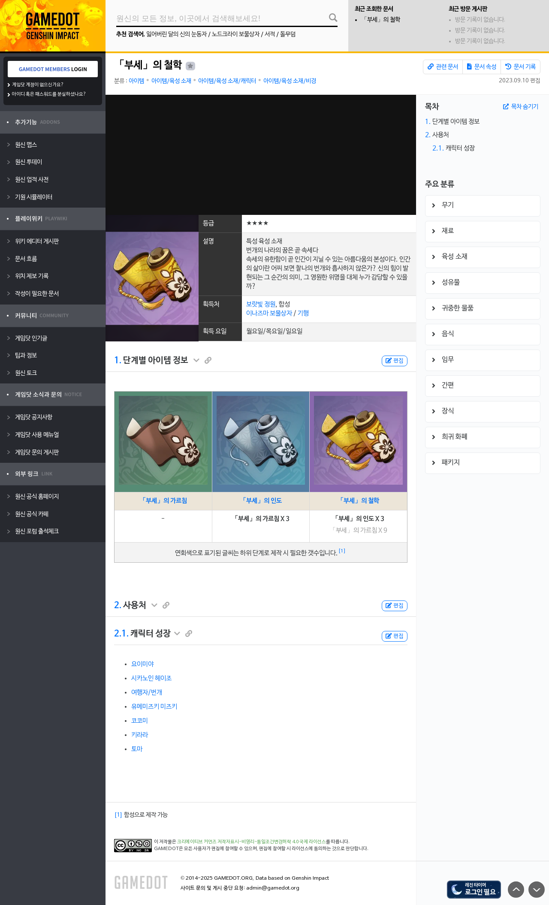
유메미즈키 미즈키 (154, 706)
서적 (270, 34)
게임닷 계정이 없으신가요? (38, 84)
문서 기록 (520, 66)
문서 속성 (481, 66)
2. (117, 605)
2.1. (121, 634)
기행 (303, 313)
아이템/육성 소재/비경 (289, 81)
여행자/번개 (146, 692)
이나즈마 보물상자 (269, 313)
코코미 (139, 721)
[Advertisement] (260, 155)
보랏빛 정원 (260, 304)
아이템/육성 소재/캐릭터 (227, 81)
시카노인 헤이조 (151, 678)
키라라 (139, 735)
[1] (342, 551)
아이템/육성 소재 (171, 81)
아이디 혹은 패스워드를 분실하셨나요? (49, 94)
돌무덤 (288, 34)
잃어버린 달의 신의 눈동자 (176, 34)
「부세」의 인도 (261, 501)
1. (117, 360)
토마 (136, 749)
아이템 (136, 81)
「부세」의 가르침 (163, 501)
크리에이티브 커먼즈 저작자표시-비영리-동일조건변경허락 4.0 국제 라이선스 (251, 842)
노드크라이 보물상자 (235, 34)
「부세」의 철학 (380, 20)
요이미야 (142, 664)
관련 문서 (443, 66)
